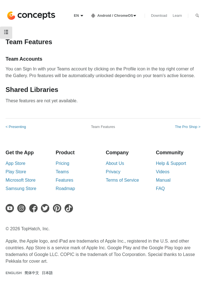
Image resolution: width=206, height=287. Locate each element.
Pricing (62, 163)
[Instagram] (22, 208)
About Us (115, 163)
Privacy (113, 171)
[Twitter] (46, 208)
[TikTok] (70, 208)
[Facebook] (34, 208)
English (14, 273)
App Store (15, 163)
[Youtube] (11, 208)
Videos (163, 171)
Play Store (16, 171)
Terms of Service (122, 180)
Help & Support (171, 163)
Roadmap (65, 188)
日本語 (47, 273)
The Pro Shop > (187, 127)
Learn (177, 15)
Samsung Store (21, 188)
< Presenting (16, 127)
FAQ (160, 188)
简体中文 (31, 273)
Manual (163, 180)
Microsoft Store (21, 180)
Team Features (103, 127)
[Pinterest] (58, 208)
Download (159, 15)
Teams (62, 171)
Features (64, 180)
